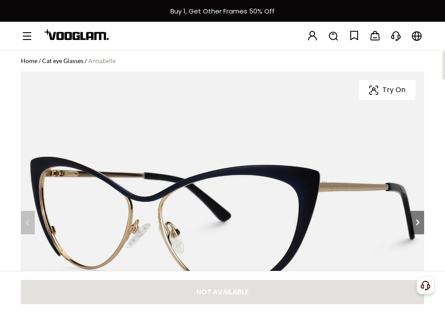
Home (29, 60)
